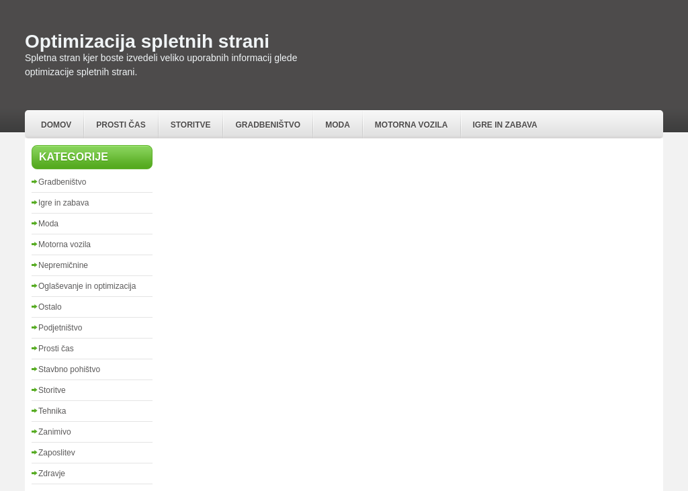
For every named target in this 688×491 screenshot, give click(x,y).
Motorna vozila (411, 125)
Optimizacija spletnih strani (147, 41)
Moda (337, 125)
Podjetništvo (60, 327)
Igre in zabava (505, 125)
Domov (56, 125)
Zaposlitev (56, 452)
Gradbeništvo (267, 125)
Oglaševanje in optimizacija (87, 286)
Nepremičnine (63, 265)
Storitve (191, 125)
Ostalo (50, 307)
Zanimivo (54, 432)
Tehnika (52, 411)
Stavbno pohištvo (69, 369)
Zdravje (51, 473)
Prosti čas (120, 125)
